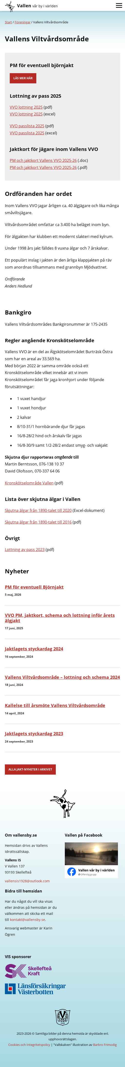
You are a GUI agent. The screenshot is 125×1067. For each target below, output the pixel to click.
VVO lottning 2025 (26, 107)
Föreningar (22, 22)
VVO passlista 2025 (27, 126)
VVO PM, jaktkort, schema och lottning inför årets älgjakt (60, 617)
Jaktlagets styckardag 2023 (34, 733)
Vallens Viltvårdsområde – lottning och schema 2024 (62, 677)
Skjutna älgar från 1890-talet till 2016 (38, 522)
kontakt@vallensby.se (27, 919)
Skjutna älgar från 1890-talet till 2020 (38, 510)
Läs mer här (23, 78)
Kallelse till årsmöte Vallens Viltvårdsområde (55, 705)
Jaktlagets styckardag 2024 (34, 649)
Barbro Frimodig (105, 1044)
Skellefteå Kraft (62, 971)
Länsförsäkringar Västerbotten (62, 988)
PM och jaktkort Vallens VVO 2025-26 (43, 160)
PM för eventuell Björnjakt (34, 587)
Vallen (37, 6)
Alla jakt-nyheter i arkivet (30, 769)
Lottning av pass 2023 (25, 549)
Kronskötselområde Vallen (29, 483)
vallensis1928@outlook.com (27, 881)
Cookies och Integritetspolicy (29, 1044)
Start (8, 22)
